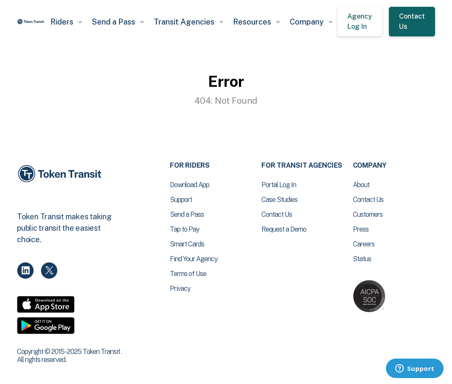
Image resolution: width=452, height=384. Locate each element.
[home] (31, 21)
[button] (66, 21)
